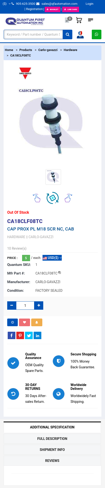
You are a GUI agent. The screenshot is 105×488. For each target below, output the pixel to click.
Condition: (15, 290)
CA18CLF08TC (20, 55)
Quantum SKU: (19, 265)
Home (9, 50)
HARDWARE (16, 237)
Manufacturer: (18, 282)
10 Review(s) (16, 248)
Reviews (52, 461)
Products (25, 50)
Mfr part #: (16, 273)
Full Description (52, 439)
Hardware (70, 50)
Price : (12, 258)
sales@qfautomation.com (56, 4)
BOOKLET (52, 9)
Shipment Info (52, 450)
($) (7, 4)
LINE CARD (70, 9)
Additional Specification (52, 427)
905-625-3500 (23, 4)
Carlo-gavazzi (47, 50)
